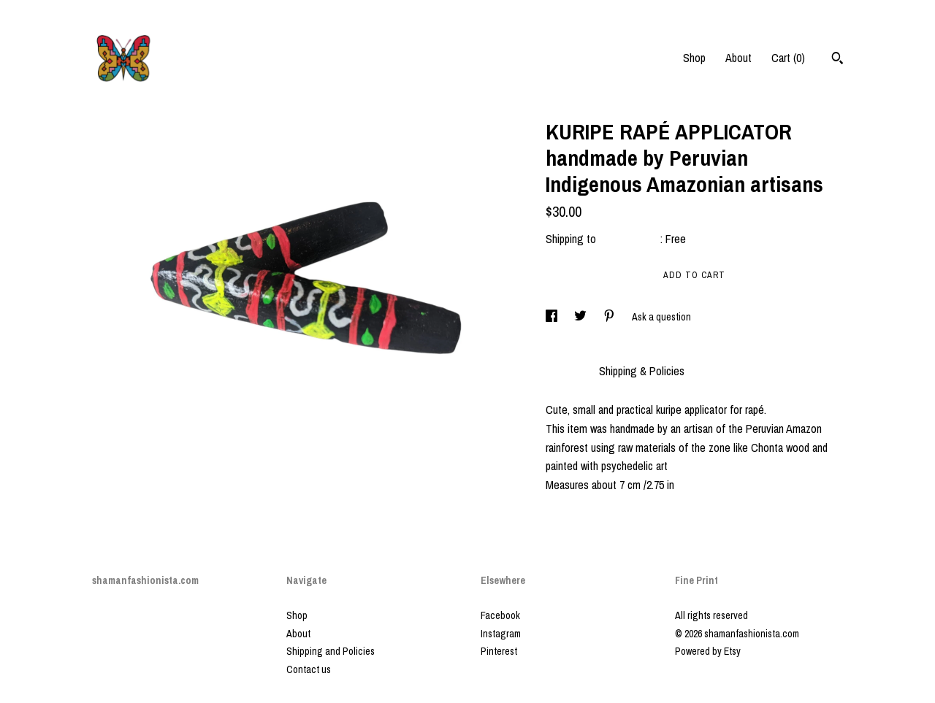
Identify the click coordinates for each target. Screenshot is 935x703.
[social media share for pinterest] (610, 316)
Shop (694, 58)
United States (629, 239)
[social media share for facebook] (553, 316)
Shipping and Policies (330, 651)
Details (565, 371)
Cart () (788, 58)
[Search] (837, 60)
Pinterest (499, 651)
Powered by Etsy (708, 651)
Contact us (308, 669)
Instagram (501, 633)
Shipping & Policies (641, 371)
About (738, 58)
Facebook (500, 615)
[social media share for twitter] (581, 316)
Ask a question (661, 316)
